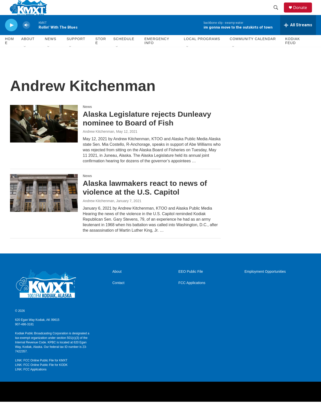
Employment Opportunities (265, 283)
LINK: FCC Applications (30, 380)
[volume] (26, 36)
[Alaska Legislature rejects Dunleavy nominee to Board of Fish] (44, 135)
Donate (303, 13)
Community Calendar (253, 50)
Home (9, 52)
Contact (118, 294)
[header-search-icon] (278, 13)
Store (100, 52)
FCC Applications (191, 294)
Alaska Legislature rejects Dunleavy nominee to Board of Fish (147, 129)
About (117, 283)
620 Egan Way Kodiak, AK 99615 (37, 331)
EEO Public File (190, 283)
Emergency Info (156, 52)
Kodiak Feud (292, 52)
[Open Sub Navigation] (25, 58)
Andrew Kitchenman (98, 143)
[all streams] (298, 36)
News (50, 50)
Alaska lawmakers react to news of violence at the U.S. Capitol (145, 198)
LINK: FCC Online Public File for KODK (41, 376)
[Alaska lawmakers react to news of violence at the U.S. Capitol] (44, 204)
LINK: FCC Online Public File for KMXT (41, 371)
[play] (11, 36)
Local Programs (202, 50)
